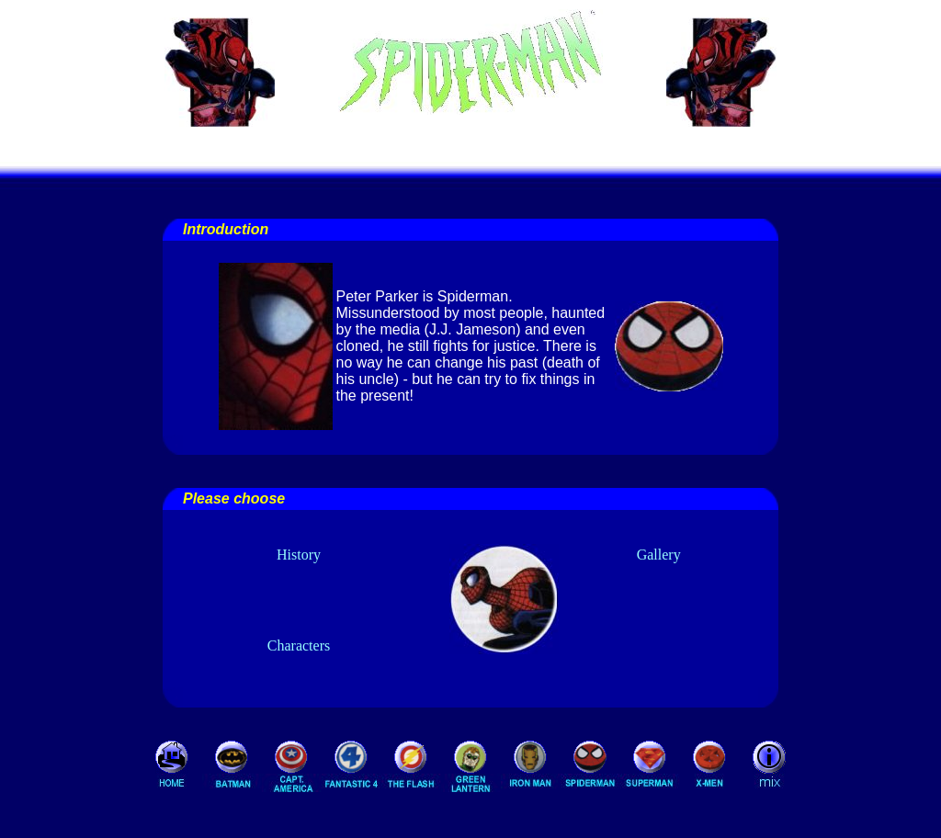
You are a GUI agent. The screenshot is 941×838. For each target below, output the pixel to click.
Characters (298, 645)
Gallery (659, 554)
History (299, 554)
